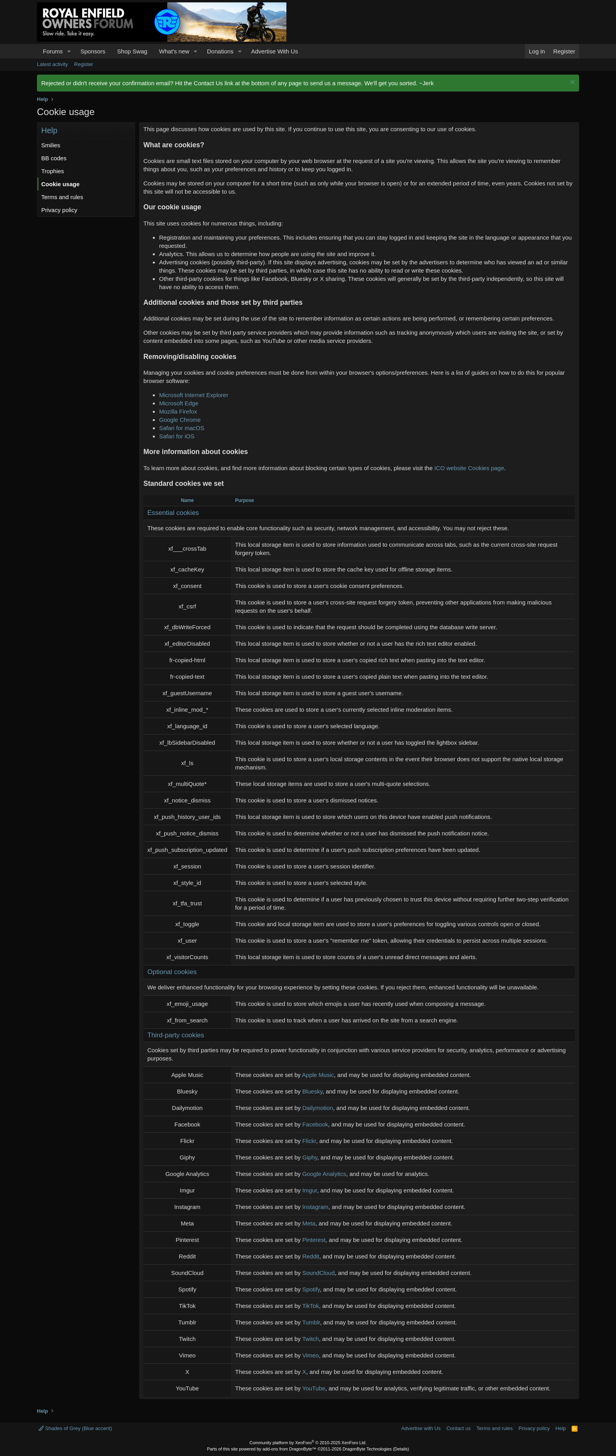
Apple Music (318, 1074)
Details (401, 1449)
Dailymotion (317, 1107)
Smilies (50, 145)
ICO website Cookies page (469, 468)
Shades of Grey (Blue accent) (75, 1428)
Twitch (310, 1338)
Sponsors (93, 51)
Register (83, 64)
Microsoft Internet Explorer (193, 395)
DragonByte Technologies (367, 1449)
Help (561, 1428)
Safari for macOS (181, 428)
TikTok (310, 1305)
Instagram (315, 1206)
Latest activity (52, 64)
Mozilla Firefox (178, 411)
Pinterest (313, 1239)
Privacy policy (59, 210)
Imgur (309, 1190)
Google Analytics (324, 1173)
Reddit (310, 1256)
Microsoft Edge (178, 403)
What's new (174, 51)
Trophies (52, 171)
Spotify (311, 1289)
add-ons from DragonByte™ (289, 1449)
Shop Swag (132, 51)
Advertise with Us (420, 1428)
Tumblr (311, 1322)
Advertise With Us (274, 51)
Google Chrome (180, 419)
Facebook (315, 1124)
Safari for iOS (176, 436)
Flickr (309, 1140)
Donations (220, 51)
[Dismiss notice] (571, 83)
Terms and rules (62, 197)
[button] (69, 51)
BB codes (53, 158)
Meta (308, 1223)
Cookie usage (60, 184)
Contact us (458, 1428)
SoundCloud (318, 1272)
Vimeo (310, 1355)
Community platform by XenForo (308, 1442)
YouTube (313, 1388)
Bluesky (312, 1091)
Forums (53, 51)
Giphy (309, 1157)
